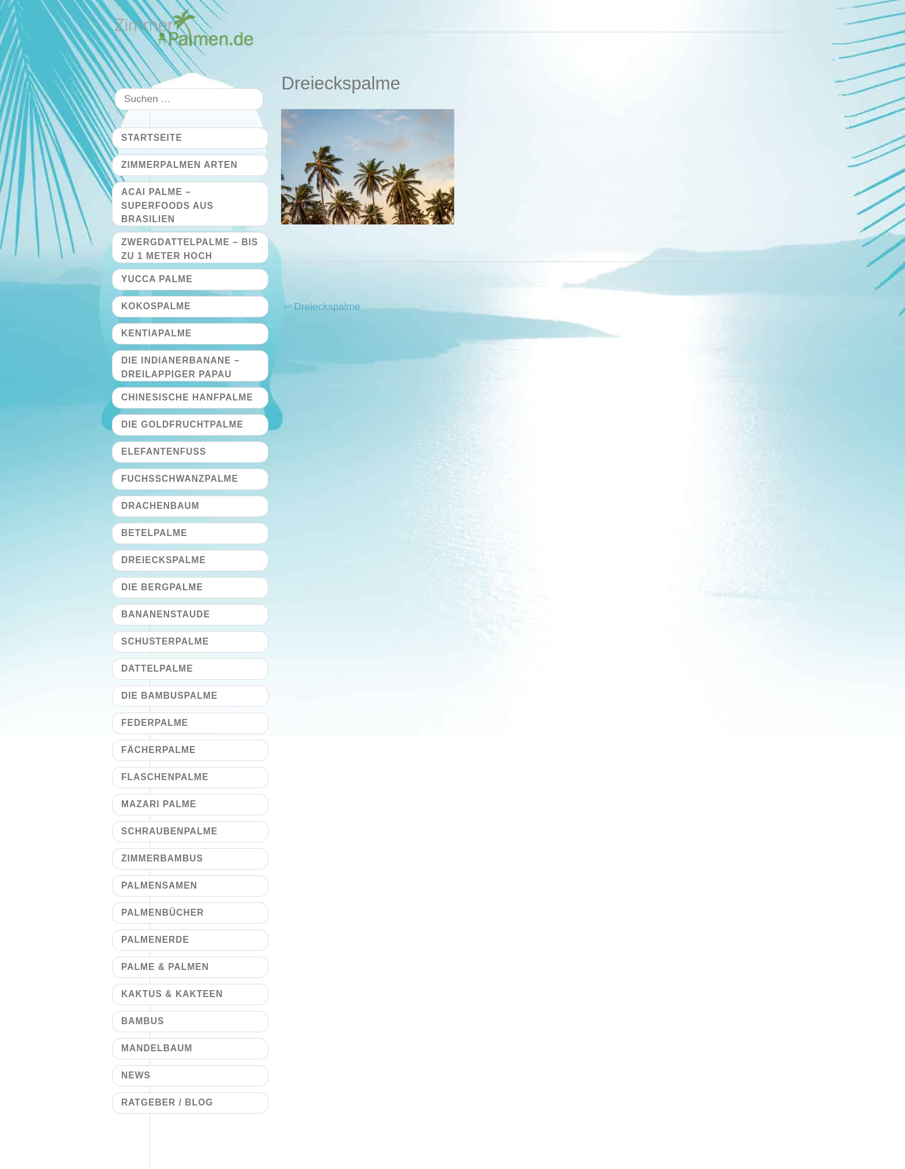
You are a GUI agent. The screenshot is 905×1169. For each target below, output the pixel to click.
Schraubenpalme (169, 831)
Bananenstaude (165, 614)
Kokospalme (156, 306)
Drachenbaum (160, 506)
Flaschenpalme (164, 777)
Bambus (142, 1021)
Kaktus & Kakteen (172, 994)
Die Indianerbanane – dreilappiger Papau (180, 367)
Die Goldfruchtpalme (182, 424)
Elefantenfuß (163, 451)
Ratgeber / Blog (167, 1102)
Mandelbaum (156, 1048)
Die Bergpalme (162, 587)
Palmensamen (159, 885)
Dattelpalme (157, 668)
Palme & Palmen (165, 967)
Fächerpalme (158, 750)
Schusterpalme (165, 641)
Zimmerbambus (162, 858)
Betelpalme (154, 533)
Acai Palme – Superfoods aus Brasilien (167, 205)
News (136, 1075)
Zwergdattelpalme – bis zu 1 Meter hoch (189, 248)
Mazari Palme (158, 804)
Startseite (151, 138)
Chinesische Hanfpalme (187, 397)
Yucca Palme (157, 279)
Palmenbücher (162, 912)
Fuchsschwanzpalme (179, 479)
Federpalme (154, 723)
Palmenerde (155, 940)
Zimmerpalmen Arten (179, 165)
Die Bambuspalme (169, 695)
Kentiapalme (156, 333)
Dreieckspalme (320, 306)
